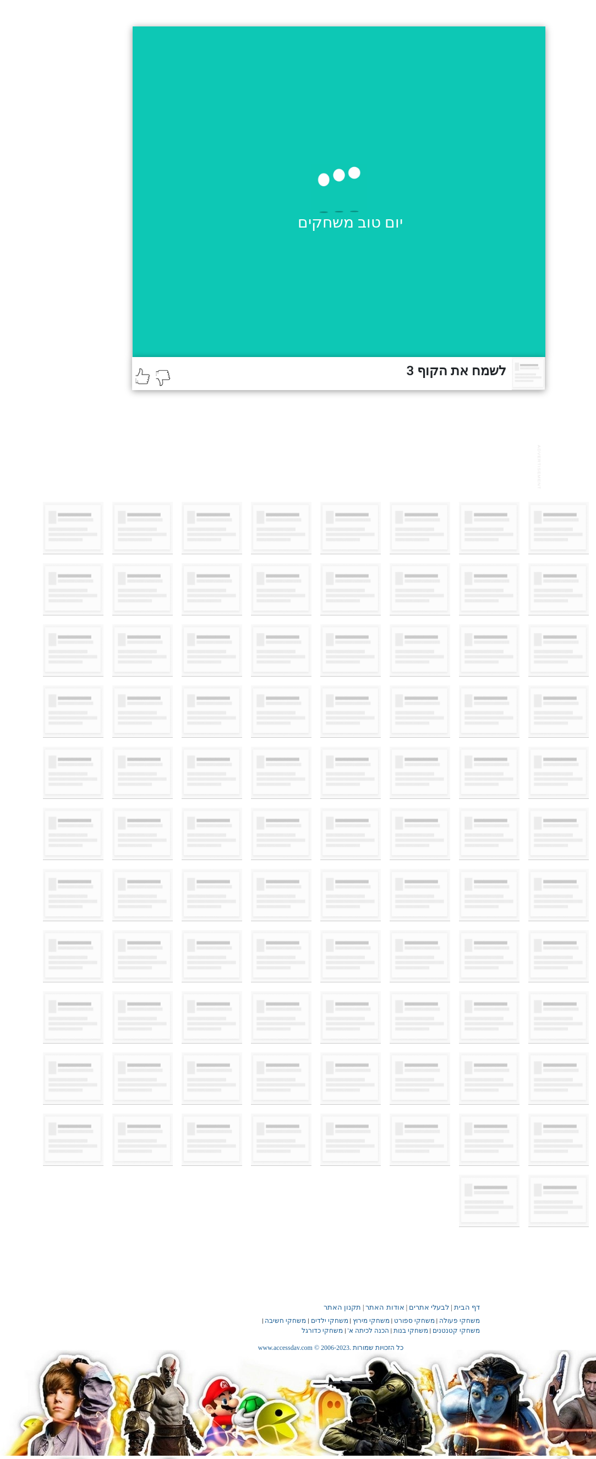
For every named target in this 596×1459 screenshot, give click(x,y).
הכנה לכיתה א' (368, 1330)
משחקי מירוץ (371, 1321)
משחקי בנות (410, 1330)
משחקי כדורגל (322, 1330)
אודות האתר (384, 1307)
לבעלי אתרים (429, 1307)
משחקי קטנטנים (456, 1330)
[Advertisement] (332, 465)
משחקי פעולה (459, 1321)
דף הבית (467, 1307)
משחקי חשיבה (285, 1321)
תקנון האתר (342, 1307)
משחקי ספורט (414, 1321)
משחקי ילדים (329, 1321)
